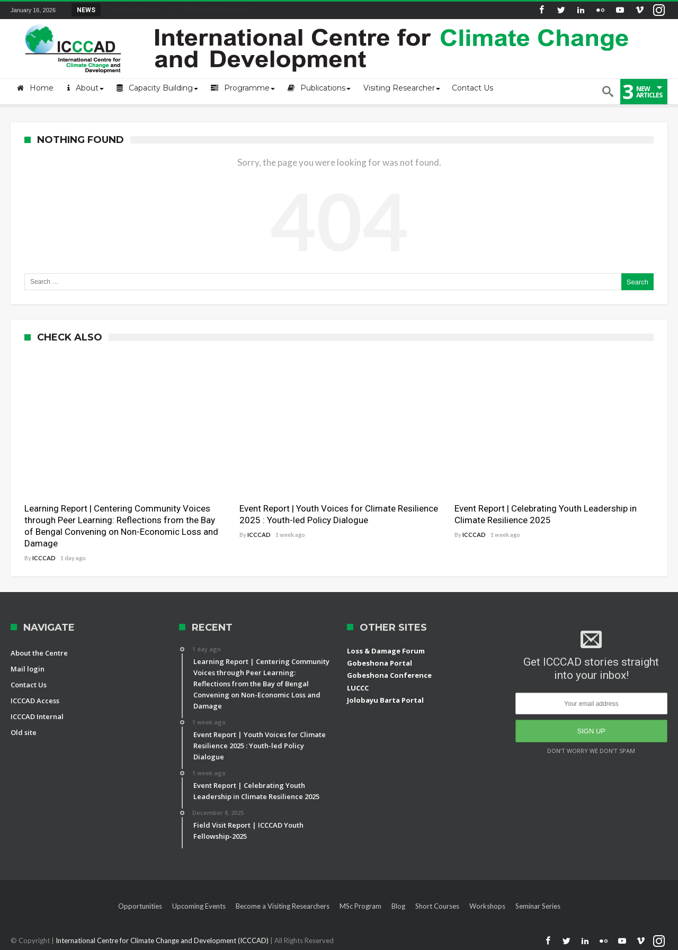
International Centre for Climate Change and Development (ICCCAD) (163, 940)
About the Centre (39, 653)
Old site (24, 732)
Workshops (487, 906)
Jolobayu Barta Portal (385, 700)
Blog (398, 906)
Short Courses (437, 906)
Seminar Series (537, 906)
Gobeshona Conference (389, 675)
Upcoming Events (199, 906)
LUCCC (358, 688)
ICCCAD (44, 557)
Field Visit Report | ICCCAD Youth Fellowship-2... (180, 9)
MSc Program (360, 906)
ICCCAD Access (35, 700)
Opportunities (140, 906)
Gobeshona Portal (379, 663)
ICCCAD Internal (37, 716)
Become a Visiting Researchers (282, 906)
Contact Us (29, 684)
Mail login (27, 669)
